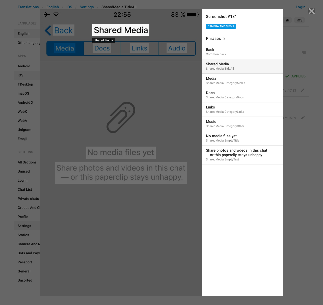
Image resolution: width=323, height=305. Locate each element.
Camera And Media (221, 26)
